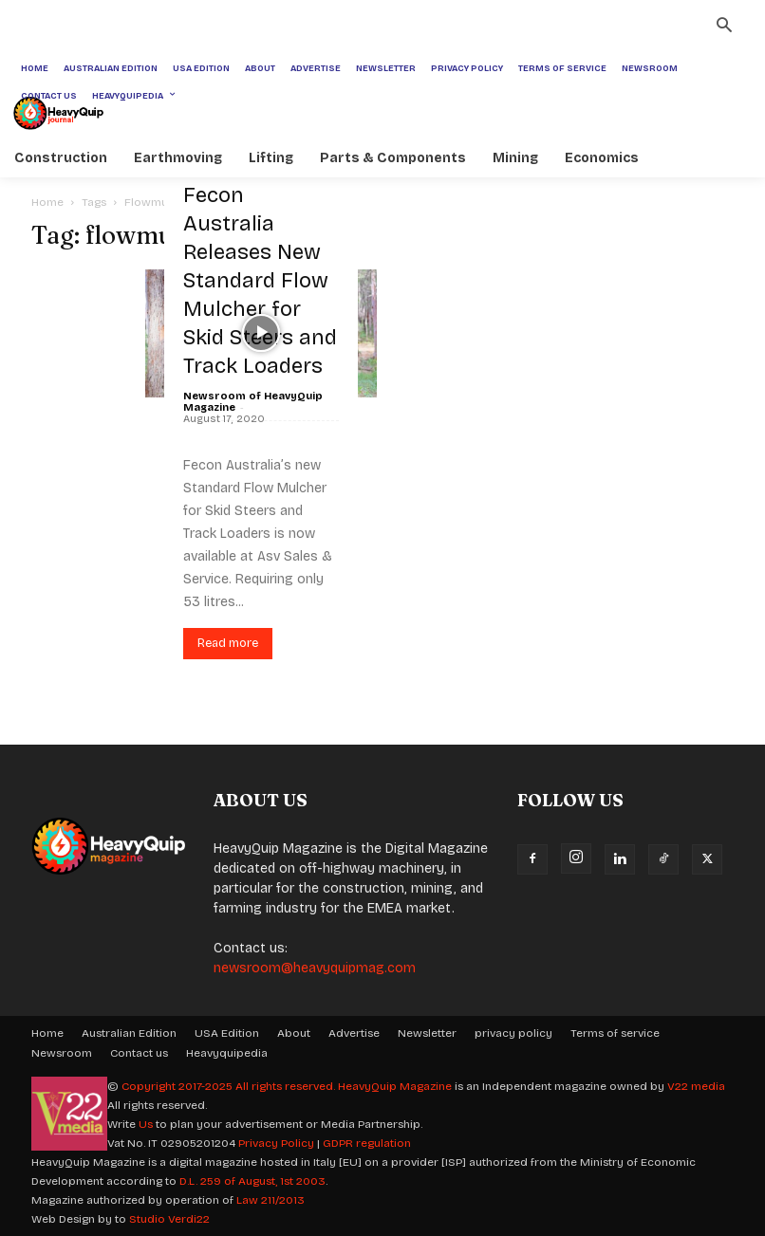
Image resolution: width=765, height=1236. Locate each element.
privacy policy (513, 1033)
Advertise (354, 1033)
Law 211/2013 (270, 1200)
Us (146, 1124)
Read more (227, 643)
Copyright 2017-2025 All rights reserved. (229, 1086)
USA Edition (227, 1033)
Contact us (139, 1053)
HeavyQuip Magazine (395, 1086)
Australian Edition (129, 1033)
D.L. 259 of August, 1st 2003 (252, 1181)
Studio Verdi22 (169, 1219)
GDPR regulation (367, 1143)
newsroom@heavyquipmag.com (315, 968)
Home (47, 202)
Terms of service (615, 1033)
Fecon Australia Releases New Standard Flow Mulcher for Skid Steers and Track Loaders (260, 280)
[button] (724, 27)
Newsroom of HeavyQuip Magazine (253, 402)
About (293, 1033)
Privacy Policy (276, 1143)
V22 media (696, 1086)
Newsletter (427, 1033)
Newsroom (61, 1053)
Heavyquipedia (227, 1053)
